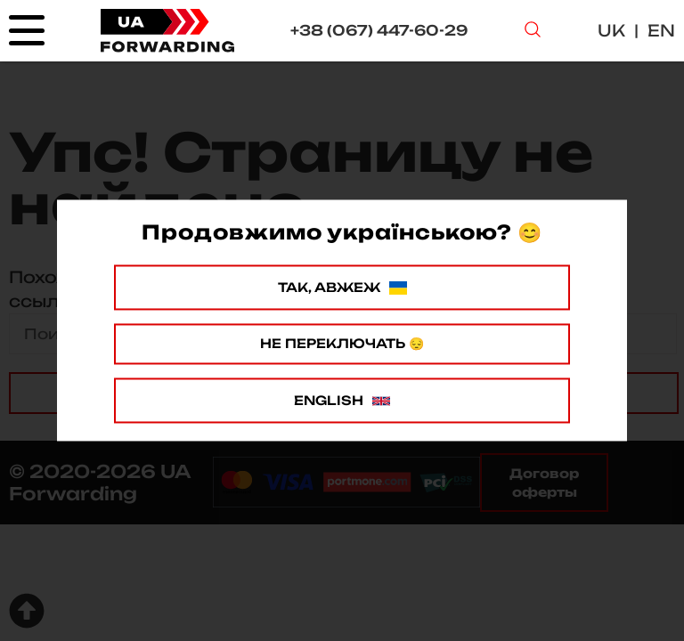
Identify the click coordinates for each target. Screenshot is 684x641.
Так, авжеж (342, 287)
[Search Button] (533, 31)
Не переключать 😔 (342, 343)
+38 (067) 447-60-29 (379, 30)
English (342, 401)
